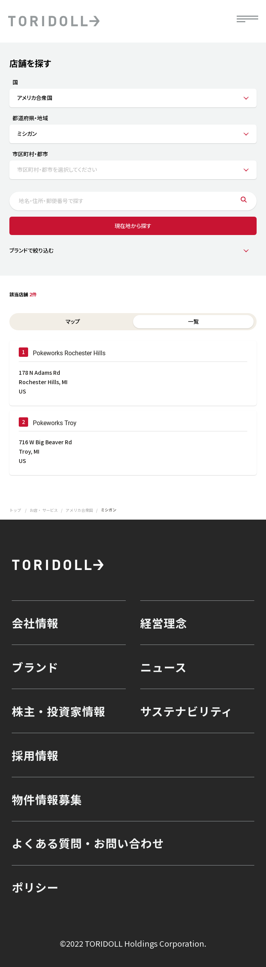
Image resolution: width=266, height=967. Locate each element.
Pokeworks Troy (55, 423)
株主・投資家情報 (58, 711)
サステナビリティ (186, 711)
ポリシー (35, 887)
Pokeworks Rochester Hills (69, 353)
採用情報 (35, 755)
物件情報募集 (47, 799)
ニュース (163, 667)
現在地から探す (133, 226)
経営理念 (163, 622)
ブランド (35, 667)
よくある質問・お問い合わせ (88, 843)
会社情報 (35, 622)
